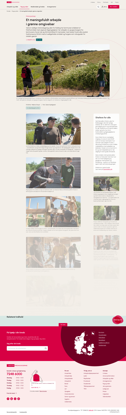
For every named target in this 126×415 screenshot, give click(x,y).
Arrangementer (51, 7)
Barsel (66, 383)
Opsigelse (67, 391)
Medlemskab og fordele (38, 7)
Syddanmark (102, 345)
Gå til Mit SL (35, 387)
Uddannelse (68, 401)
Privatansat (87, 381)
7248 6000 (14, 374)
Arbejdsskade (69, 378)
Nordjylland (102, 340)
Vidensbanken (107, 396)
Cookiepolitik (23, 412)
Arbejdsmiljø (68, 376)
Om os (99, 2)
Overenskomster (69, 394)
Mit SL (104, 7)
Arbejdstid (68, 381)
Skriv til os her (43, 391)
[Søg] (98, 7)
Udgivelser (106, 394)
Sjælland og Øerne (104, 342)
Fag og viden (24, 7)
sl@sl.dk (91, 410)
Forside (8, 11)
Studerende (87, 383)
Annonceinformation (109, 376)
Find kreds (105, 2)
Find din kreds (12, 393)
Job (112, 2)
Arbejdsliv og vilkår (12, 7)
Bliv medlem (113, 7)
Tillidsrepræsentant (89, 386)
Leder (85, 376)
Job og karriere (107, 386)
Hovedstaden (102, 335)
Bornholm (101, 332)
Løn (66, 389)
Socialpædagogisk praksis (33, 108)
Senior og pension (70, 396)
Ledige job (106, 389)
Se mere (63, 324)
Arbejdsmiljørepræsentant (91, 373)
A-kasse (93, 2)
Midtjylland (102, 337)
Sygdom (67, 399)
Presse (116, 2)
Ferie (66, 386)
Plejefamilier (87, 378)
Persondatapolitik (12, 412)
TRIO (85, 389)
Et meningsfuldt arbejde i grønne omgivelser (31, 11)
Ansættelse (68, 373)
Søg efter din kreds (14, 344)
